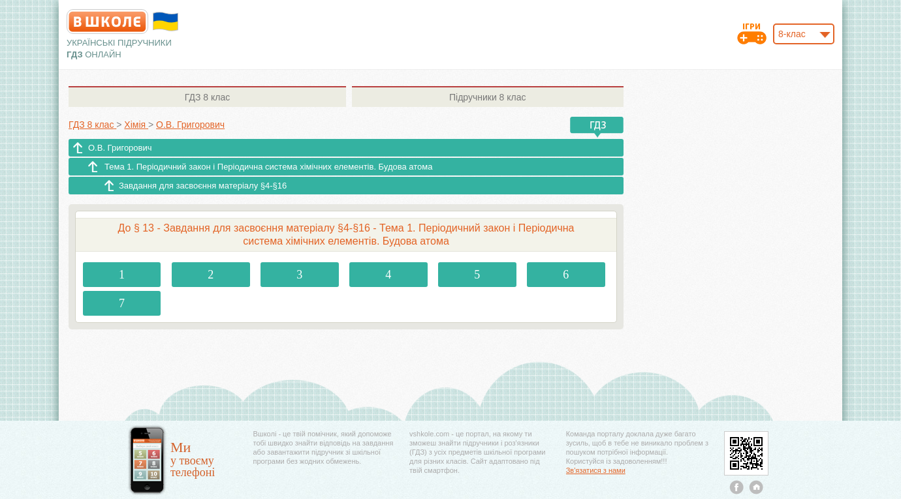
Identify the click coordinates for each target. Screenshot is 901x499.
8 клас (207, 97)
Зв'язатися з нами (595, 470)
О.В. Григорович (120, 148)
